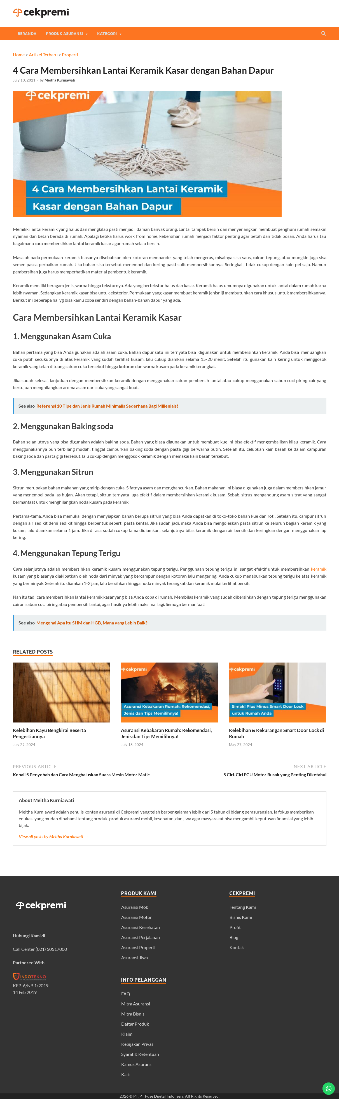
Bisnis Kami (241, 917)
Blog (234, 937)
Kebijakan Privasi (138, 1044)
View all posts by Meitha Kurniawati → (53, 836)
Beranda (27, 33)
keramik (318, 568)
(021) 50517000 (51, 949)
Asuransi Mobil (136, 907)
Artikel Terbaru (43, 54)
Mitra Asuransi (135, 1003)
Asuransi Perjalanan (140, 937)
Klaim (126, 1034)
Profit (235, 927)
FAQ (125, 993)
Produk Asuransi (64, 33)
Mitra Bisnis (132, 1013)
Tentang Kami (243, 907)
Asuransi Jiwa (134, 957)
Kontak (237, 947)
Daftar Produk (135, 1023)
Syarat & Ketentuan (140, 1054)
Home (19, 54)
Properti (70, 54)
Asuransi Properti (138, 947)
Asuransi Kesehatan (140, 927)
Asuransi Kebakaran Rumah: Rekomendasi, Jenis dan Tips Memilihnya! (166, 733)
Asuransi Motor (136, 917)
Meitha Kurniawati (60, 80)
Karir (126, 1074)
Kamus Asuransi (137, 1064)
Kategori (107, 33)
